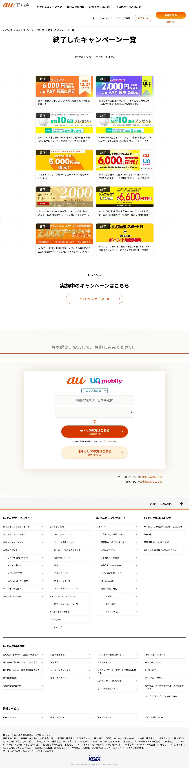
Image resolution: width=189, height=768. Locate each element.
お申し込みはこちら (151, 477)
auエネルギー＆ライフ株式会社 (38, 750)
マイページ (143, 18)
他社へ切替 (111, 604)
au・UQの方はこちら (94, 431)
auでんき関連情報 (14, 646)
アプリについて (61, 573)
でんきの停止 (112, 611)
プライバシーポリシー (155, 677)
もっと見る (95, 275)
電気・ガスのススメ (102, 18)
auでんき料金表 (15, 565)
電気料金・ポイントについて (114, 542)
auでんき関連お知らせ (157, 518)
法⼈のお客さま (105, 662)
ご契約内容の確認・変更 (112, 534)
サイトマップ (56, 627)
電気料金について (62, 557)
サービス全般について (64, 542)
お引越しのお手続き (110, 557)
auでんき (7, 30)
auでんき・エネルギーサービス (17, 526)
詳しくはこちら (110, 441)
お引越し (110, 596)
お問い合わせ (56, 619)
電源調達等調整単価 (12, 685)
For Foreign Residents (155, 654)
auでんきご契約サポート (111, 518)
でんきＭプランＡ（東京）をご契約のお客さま (117, 672)
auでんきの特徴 (75, 7)
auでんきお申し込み (12, 588)
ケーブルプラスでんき (60, 670)
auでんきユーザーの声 (18, 580)
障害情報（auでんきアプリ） (157, 542)
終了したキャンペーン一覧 (66, 604)
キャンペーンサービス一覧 (94, 299)
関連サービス (11, 708)
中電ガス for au (57, 717)
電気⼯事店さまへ (153, 662)
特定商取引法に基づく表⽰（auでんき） (21, 662)
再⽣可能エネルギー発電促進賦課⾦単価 (21, 670)
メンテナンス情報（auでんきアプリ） (161, 549)
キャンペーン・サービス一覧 (30, 30)
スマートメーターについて (66, 588)
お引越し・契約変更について (67, 549)
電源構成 (54, 662)
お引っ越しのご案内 (100, 7)
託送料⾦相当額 (57, 654)
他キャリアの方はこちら (94, 452)
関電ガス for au (104, 717)
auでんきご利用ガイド (111, 573)
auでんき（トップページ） (15, 534)
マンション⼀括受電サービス (111, 654)
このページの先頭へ (166, 504)
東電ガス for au (10, 717)
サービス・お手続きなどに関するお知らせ (163, 526)
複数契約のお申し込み (111, 565)
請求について (60, 565)
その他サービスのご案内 (129, 7)
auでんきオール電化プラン (110, 680)
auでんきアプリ (15, 573)
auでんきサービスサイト (18, 518)
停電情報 (148, 534)
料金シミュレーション (49, 7)
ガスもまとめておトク (60, 611)
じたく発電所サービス (108, 688)
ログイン (171, 21)
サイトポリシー (152, 670)
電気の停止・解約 (109, 588)
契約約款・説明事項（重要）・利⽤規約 (20, 654)
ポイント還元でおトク (18, 557)
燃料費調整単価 (10, 677)
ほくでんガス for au (154, 717)
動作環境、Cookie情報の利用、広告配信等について (164, 687)
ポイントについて (62, 580)
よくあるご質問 (122, 18)
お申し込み (171, 15)
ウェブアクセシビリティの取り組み (161, 696)
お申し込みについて (63, 534)
